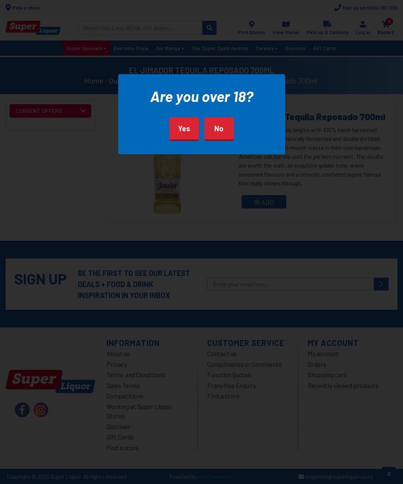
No (219, 128)
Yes (184, 128)
